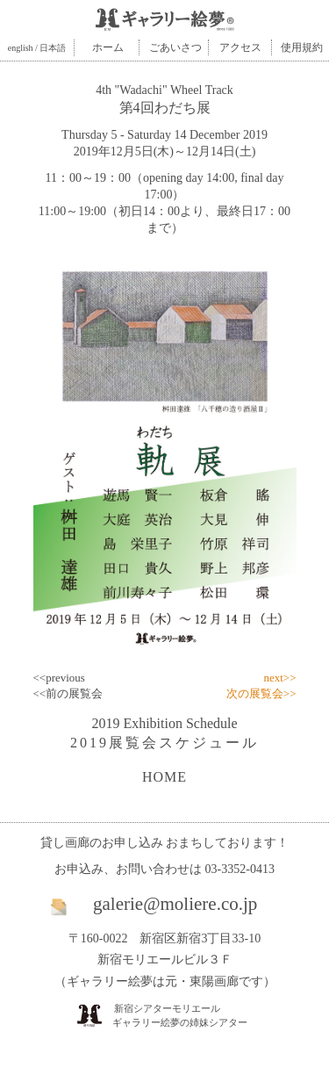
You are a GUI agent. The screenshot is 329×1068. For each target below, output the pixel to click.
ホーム (108, 47)
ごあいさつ (175, 47)
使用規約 (302, 47)
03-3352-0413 (240, 869)
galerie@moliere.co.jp (175, 903)
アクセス (240, 47)
